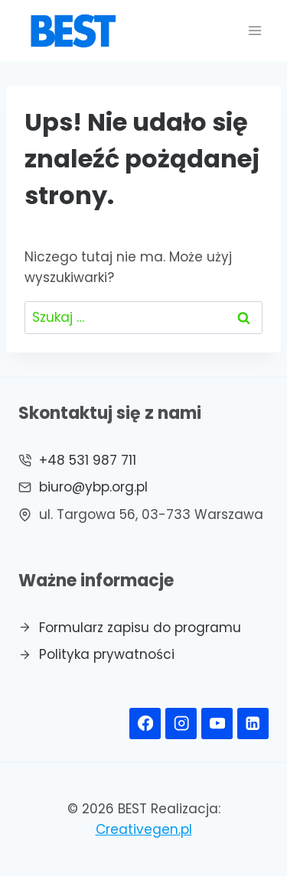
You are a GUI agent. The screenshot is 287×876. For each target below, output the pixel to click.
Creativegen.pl (144, 829)
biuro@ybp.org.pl (93, 487)
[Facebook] (145, 723)
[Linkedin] (253, 723)
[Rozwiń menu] (254, 30)
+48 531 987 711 (87, 460)
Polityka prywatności (106, 654)
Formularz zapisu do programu (140, 627)
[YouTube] (217, 723)
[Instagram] (181, 723)
